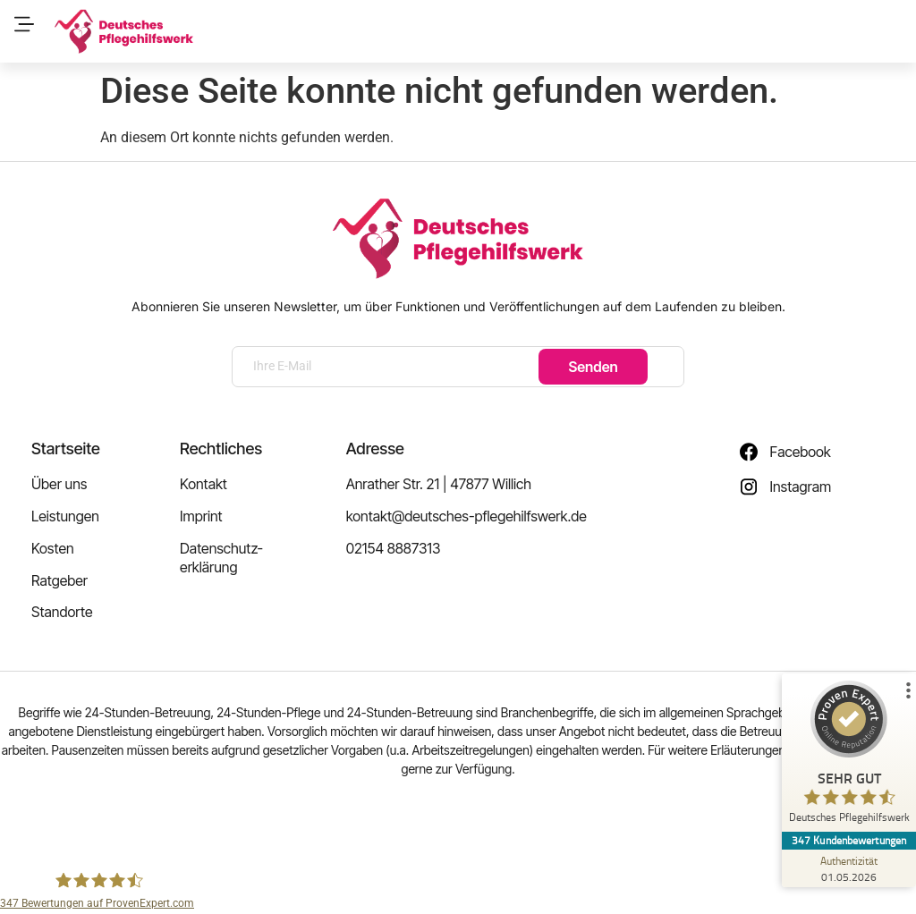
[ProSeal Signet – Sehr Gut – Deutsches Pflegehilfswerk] (849, 756)
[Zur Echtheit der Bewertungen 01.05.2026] (849, 868)
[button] (23, 25)
